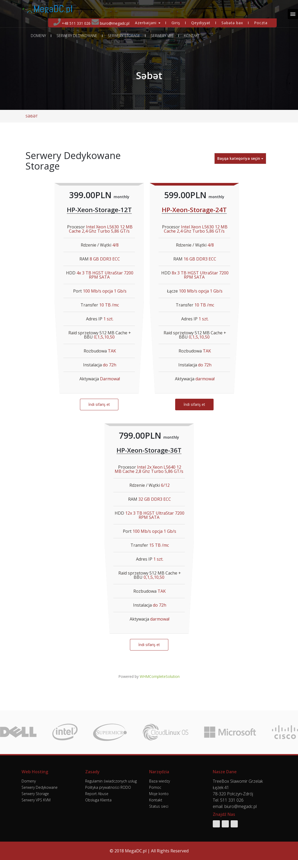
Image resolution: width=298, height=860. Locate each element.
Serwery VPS (162, 36)
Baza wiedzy (159, 781)
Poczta (260, 22)
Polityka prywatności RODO (108, 787)
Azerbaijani (147, 22)
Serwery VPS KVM (36, 799)
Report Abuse (96, 793)
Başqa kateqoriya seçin (240, 158)
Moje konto (159, 793)
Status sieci (158, 806)
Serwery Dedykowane (77, 36)
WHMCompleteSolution (160, 676)
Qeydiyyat (200, 22)
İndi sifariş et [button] (99, 404)
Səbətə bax (232, 22)
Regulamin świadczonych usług (111, 781)
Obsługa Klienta (98, 799)
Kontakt (192, 36)
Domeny (38, 36)
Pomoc (155, 787)
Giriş (175, 22)
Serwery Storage (124, 36)
